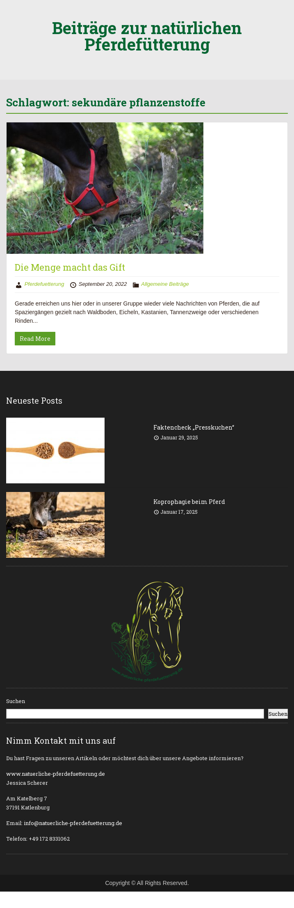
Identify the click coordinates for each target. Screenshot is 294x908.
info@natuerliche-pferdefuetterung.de (73, 823)
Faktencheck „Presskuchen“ (193, 427)
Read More (35, 339)
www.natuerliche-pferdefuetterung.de (55, 773)
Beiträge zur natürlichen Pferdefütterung (147, 36)
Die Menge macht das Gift (70, 267)
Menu (14, 14)
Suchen (15, 701)
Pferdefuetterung (44, 284)
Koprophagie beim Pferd (189, 502)
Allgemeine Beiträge (165, 284)
